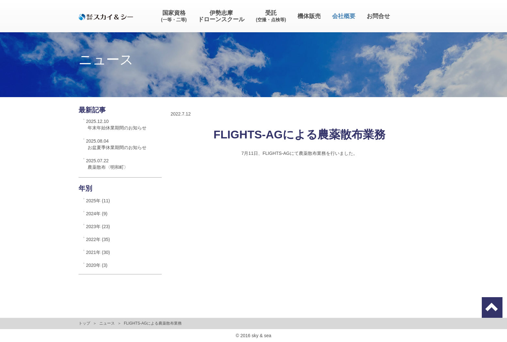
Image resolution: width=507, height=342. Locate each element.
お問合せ (378, 16)
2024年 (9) (96, 213)
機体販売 (309, 16)
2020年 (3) (96, 265)
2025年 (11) (98, 200)
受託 (271, 16)
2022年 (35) (98, 239)
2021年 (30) (98, 252)
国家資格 (174, 16)
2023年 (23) (98, 226)
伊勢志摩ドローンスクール (221, 16)
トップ (84, 323)
